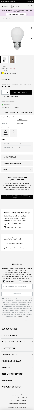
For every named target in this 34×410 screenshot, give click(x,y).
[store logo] (12, 6)
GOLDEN (16, 14)
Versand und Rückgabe (13, 342)
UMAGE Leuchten (22, 120)
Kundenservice (9, 329)
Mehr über (6, 380)
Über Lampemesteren (12, 374)
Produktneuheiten (11, 387)
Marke (5, 169)
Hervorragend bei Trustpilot (20, 1)
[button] (4, 59)
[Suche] (28, 6)
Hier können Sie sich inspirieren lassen (16, 197)
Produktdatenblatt (10, 73)
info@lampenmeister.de (15, 227)
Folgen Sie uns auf (11, 361)
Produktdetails (9, 157)
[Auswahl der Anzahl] (5, 92)
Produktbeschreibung (12, 163)
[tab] (17, 329)
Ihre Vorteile (8, 348)
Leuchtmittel (7, 19)
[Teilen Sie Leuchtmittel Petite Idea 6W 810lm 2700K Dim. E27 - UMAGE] (31, 27)
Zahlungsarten (9, 354)
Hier (19, 12)
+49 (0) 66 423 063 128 (15, 224)
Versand (6, 367)
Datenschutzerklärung (22, 316)
